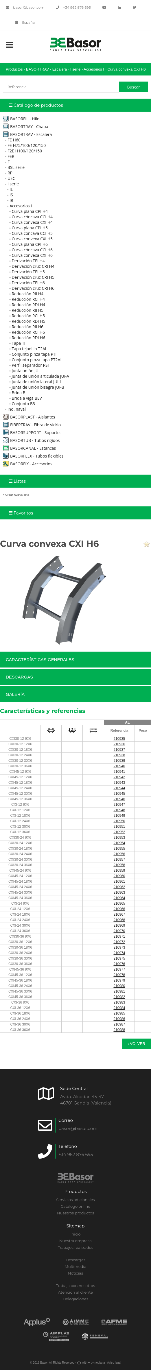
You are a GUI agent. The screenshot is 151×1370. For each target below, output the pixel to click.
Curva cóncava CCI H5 (32, 233)
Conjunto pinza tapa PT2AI (36, 359)
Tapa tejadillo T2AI (29, 348)
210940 (119, 766)
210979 (119, 980)
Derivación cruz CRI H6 (33, 288)
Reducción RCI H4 (28, 299)
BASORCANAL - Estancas (29, 448)
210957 (119, 860)
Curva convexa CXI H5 (32, 238)
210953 (119, 838)
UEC (11, 178)
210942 (119, 777)
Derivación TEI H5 (28, 271)
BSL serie (16, 167)
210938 (119, 755)
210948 (119, 810)
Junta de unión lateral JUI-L (37, 381)
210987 (119, 1024)
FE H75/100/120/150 (27, 145)
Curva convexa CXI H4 (32, 222)
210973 (119, 947)
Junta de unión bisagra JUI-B (38, 387)
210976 (119, 964)
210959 (119, 871)
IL (11, 189)
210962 (119, 887)
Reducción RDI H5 (28, 321)
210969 (119, 925)
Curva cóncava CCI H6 (32, 249)
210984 (119, 1008)
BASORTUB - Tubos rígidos (31, 440)
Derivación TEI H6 (28, 282)
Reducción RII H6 (27, 326)
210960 (119, 876)
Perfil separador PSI (30, 365)
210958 (119, 865)
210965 (119, 903)
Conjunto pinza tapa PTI (34, 354)
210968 (119, 920)
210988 (119, 1030)
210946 (119, 799)
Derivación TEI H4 (28, 260)
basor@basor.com (25, 7)
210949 (119, 816)
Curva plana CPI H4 (30, 211)
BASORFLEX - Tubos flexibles (33, 456)
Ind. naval (17, 409)
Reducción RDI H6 (28, 337)
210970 (119, 931)
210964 (119, 898)
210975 (119, 958)
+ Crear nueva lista (16, 495)
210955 (119, 849)
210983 (119, 1002)
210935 (119, 739)
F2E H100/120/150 (25, 151)
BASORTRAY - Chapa (25, 126)
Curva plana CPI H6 (30, 244)
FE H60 (14, 140)
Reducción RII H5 (27, 310)
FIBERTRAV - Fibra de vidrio (32, 424)
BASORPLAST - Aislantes (29, 417)
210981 (119, 991)
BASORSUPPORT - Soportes (32, 432)
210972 (119, 942)
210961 (119, 881)
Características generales (40, 659)
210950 (119, 821)
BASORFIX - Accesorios (27, 463)
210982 (119, 997)
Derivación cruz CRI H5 (33, 277)
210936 (119, 744)
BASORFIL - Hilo (21, 118)
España (25, 22)
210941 (119, 772)
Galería (15, 694)
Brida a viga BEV (27, 398)
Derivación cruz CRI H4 (33, 266)
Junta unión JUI (26, 370)
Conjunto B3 (23, 403)
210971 (119, 936)
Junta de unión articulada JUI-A (40, 376)
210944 (119, 788)
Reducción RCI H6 (28, 332)
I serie (75, 69)
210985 (119, 1013)
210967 (119, 914)
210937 (119, 750)
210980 (119, 986)
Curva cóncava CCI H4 (32, 217)
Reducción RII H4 (27, 293)
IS (11, 195)
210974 (119, 953)
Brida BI (19, 392)
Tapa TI (18, 343)
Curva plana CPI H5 (30, 228)
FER (11, 156)
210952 (119, 832)
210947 (119, 805)
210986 (119, 1019)
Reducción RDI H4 (28, 304)
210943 (119, 783)
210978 (119, 975)
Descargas (19, 676)
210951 (119, 827)
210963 (119, 892)
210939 (119, 761)
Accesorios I (94, 69)
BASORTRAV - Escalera (47, 69)
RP (10, 173)
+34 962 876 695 (73, 7)
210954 (119, 843)
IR (11, 200)
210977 (119, 969)
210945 (119, 794)
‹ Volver (136, 1043)
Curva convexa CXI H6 (126, 69)
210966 (119, 909)
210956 (119, 854)
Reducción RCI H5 (28, 315)
